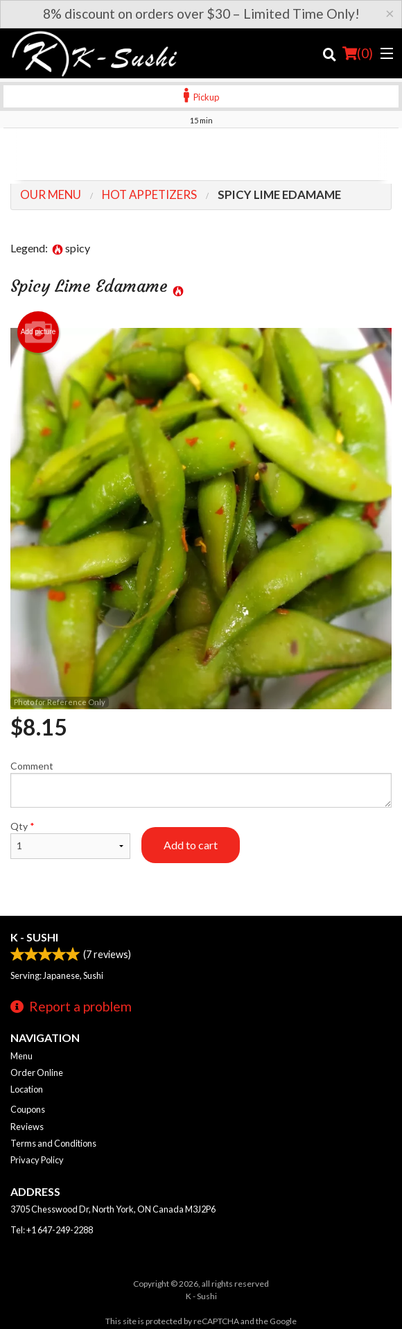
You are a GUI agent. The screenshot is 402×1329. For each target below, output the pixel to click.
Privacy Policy (37, 1159)
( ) (357, 53)
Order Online (36, 1072)
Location (26, 1089)
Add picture (38, 332)
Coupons (27, 1109)
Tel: (51, 1229)
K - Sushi (34, 937)
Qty (70, 839)
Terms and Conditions (53, 1143)
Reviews (27, 1126)
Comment (201, 784)
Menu (21, 1055)
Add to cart (191, 844)
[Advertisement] (201, 156)
